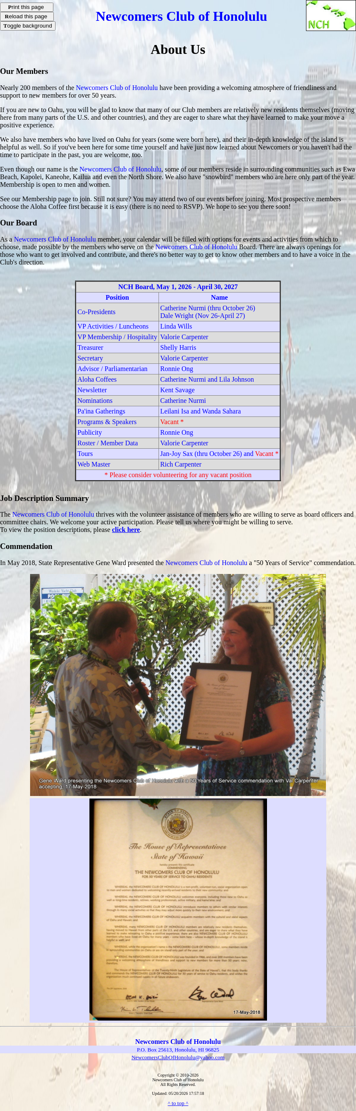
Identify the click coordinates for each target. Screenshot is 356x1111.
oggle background (27, 26)
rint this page (26, 7)
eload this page (26, 16)
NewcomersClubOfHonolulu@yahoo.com (178, 1057)
